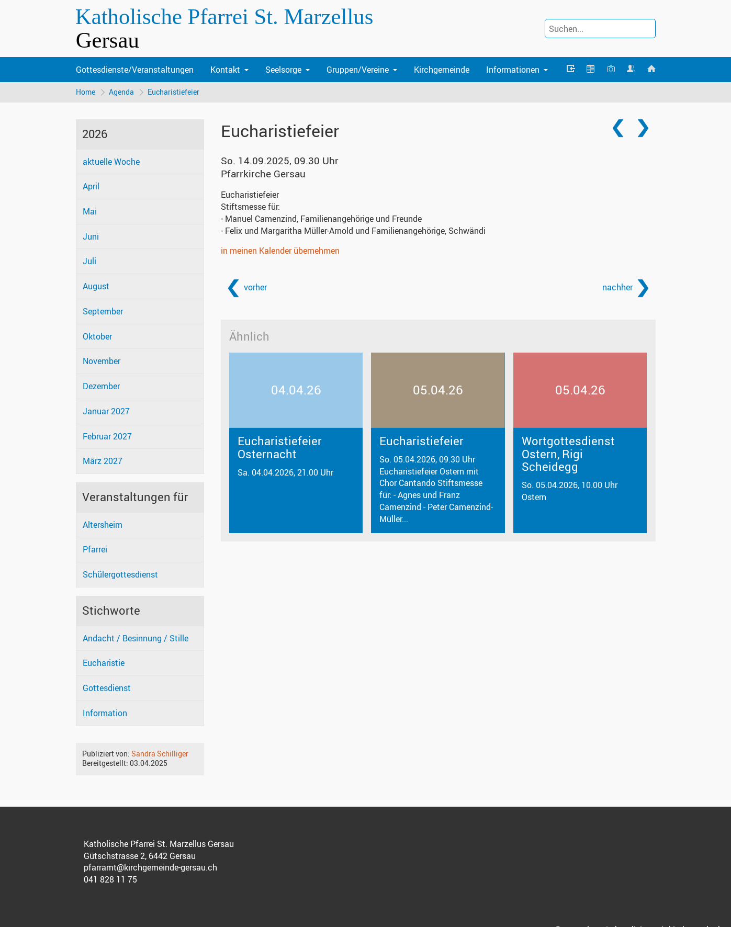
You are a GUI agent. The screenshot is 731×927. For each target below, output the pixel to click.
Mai (90, 211)
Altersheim (102, 524)
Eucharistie (104, 663)
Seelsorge (283, 69)
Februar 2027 (107, 436)
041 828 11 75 (110, 879)
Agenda (121, 92)
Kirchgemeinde (441, 69)
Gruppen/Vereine (358, 69)
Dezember (101, 386)
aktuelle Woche (111, 161)
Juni (91, 236)
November (101, 361)
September (103, 311)
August (96, 286)
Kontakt (225, 69)
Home (85, 92)
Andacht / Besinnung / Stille (135, 638)
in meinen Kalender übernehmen (280, 250)
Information (105, 713)
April (91, 186)
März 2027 (102, 461)
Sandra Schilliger (159, 754)
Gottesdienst (107, 688)
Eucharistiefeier (173, 92)
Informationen (512, 69)
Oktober (97, 336)
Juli (89, 261)
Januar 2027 (106, 411)
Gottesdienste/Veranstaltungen (135, 69)
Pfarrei (95, 549)
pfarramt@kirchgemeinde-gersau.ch (150, 867)
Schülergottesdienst (120, 574)
